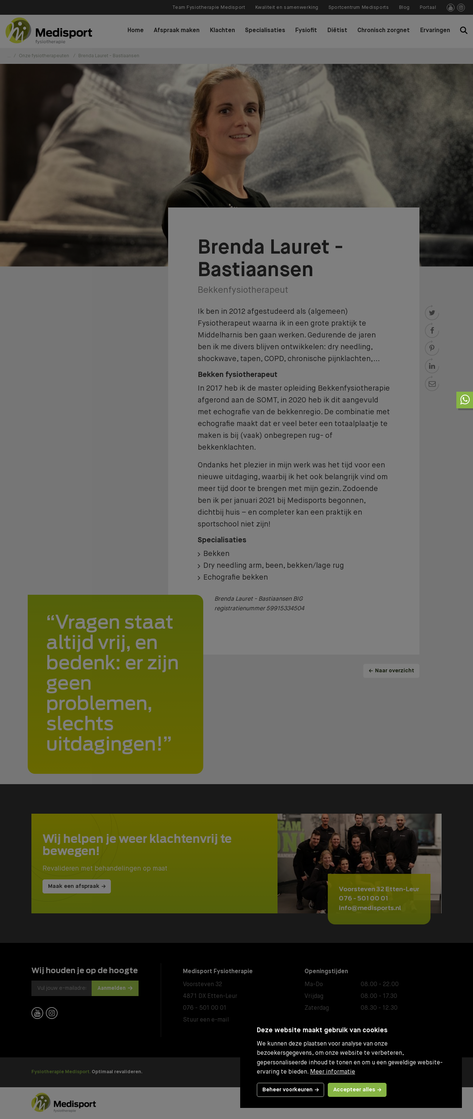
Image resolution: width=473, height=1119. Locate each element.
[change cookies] (290, 1090)
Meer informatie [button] (332, 1072)
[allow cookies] (357, 1090)
